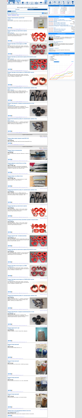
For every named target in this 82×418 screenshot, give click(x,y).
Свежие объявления (61, 33)
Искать (45, 13)
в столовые (52, 58)
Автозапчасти (31, 9)
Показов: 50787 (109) (19, 233)
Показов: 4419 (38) (15, 358)
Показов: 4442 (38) (15, 408)
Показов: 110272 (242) (19, 70)
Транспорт (17, 9)
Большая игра (54, 18)
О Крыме (18, 0)
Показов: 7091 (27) (16, 144)
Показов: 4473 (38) (15, 391)
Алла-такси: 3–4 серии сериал (56, 19)
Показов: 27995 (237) (19, 325)
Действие (14, 11)
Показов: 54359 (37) (18, 160)
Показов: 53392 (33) (19, 173)
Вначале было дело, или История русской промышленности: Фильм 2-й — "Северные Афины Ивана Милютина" (61, 25)
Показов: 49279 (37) (18, 187)
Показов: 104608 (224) (19, 309)
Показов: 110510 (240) (19, 203)
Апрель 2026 (61, 5)
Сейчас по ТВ (61, 16)
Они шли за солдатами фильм (56, 30)
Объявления (12, 0)
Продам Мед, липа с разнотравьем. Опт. (56, 41)
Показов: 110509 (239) (19, 101)
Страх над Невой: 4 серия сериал (57, 22)
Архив (72, 61)
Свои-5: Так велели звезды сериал (57, 23)
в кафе (51, 57)
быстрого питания (53, 59)
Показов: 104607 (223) (19, 132)
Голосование (61, 53)
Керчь (9, 11)
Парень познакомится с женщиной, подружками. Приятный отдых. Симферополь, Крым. (62, 50)
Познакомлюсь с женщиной (54, 48)
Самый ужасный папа (55, 31)
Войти (46, 0)
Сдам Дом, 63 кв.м (52, 35)
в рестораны (52, 56)
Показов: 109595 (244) (19, 217)
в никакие (52, 60)
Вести (52, 27)
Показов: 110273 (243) (19, 263)
